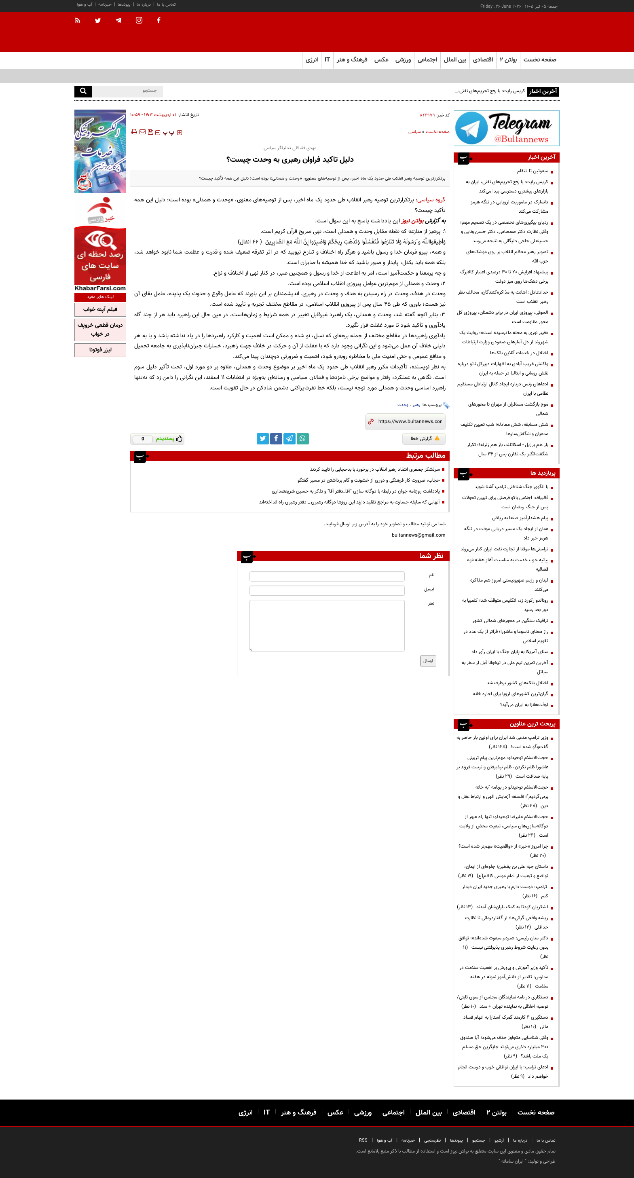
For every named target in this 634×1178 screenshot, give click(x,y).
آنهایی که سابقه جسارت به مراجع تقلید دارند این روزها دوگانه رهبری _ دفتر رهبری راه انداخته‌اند (349, 502)
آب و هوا (84, 4)
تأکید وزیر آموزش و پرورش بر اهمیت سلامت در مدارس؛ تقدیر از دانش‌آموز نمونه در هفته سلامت (503, 977)
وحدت (402, 405)
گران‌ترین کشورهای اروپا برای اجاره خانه (510, 694)
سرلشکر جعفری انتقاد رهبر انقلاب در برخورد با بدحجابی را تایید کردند (375, 469)
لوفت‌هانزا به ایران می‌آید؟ (524, 704)
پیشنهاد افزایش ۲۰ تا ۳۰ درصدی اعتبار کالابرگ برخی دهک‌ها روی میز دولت (504, 277)
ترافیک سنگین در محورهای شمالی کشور (510, 620)
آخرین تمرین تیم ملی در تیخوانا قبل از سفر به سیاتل (505, 667)
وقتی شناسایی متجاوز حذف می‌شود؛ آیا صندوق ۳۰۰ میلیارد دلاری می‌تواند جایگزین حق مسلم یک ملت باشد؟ (504, 1047)
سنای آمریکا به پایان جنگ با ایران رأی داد (509, 652)
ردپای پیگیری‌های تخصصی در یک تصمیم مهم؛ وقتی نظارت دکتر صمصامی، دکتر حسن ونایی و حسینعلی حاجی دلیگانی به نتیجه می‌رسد (504, 232)
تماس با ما (166, 4)
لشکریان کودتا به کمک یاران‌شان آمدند (502, 907)
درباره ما (144, 4)
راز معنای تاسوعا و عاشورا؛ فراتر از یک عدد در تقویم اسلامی (505, 636)
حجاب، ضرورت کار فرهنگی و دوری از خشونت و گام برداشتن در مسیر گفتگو (369, 480)
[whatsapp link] (303, 438)
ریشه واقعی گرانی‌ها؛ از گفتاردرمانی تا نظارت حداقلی (506, 922)
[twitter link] (263, 438)
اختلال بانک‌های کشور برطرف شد (517, 683)
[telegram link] (289, 438)
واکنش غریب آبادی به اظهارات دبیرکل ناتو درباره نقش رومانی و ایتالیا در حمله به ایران (503, 368)
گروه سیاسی (431, 200)
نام (431, 575)
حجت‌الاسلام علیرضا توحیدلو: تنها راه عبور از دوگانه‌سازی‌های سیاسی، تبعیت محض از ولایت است (503, 826)
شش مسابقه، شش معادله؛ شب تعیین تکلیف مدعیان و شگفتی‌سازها (504, 429)
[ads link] (507, 128)
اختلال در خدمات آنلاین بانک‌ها (519, 353)
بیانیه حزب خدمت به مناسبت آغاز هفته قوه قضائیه (507, 564)
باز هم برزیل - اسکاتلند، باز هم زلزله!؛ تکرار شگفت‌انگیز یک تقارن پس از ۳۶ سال (507, 449)
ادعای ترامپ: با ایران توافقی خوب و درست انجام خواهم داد (503, 1072)
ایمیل (429, 589)
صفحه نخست (540, 60)
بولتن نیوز (412, 221)
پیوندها (124, 4)
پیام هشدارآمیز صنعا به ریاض (520, 518)
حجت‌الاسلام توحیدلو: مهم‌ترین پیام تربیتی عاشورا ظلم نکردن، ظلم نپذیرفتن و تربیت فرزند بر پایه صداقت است (502, 767)
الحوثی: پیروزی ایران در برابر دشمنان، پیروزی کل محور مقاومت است (502, 317)
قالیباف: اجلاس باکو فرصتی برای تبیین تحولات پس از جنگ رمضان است (505, 502)
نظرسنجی (432, 1140)
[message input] (327, 625)
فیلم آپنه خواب (100, 309)
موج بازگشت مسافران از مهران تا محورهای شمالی (508, 409)
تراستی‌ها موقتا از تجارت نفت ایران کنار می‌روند (504, 549)
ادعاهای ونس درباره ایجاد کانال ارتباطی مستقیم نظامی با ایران (502, 389)
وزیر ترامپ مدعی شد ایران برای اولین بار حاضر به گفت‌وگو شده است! (502, 742)
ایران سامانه (512, 1161)
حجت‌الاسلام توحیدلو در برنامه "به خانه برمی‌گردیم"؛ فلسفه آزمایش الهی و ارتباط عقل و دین (503, 797)
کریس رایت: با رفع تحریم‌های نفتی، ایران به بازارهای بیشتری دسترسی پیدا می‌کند (507, 186)
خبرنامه (105, 4)
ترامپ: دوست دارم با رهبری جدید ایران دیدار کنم (505, 891)
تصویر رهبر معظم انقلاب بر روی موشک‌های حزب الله (507, 256)
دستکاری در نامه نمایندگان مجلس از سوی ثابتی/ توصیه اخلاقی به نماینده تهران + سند (502, 1002)
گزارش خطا (425, 438)
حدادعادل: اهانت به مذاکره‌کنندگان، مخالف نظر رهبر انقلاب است (503, 297)
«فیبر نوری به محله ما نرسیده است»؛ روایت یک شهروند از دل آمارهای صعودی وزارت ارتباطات (503, 337)
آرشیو (499, 1140)
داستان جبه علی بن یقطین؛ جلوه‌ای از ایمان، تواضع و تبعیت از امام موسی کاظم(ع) (503, 871)
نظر (431, 603)
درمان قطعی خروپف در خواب (100, 330)
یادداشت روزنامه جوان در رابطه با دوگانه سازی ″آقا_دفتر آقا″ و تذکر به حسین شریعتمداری (356, 491)
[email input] (327, 591)
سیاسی (414, 132)
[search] (83, 91)
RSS (363, 1140)
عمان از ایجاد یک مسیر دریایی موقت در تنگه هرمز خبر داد (506, 533)
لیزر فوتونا (100, 350)
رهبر (416, 405)
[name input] (327, 576)
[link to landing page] (519, 32)
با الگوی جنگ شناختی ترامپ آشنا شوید (511, 487)
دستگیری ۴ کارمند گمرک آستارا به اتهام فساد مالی (505, 1022)
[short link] (410, 421)
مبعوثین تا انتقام (532, 171)
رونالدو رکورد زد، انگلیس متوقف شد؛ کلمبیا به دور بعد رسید (505, 605)
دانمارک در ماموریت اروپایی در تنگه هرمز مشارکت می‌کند (509, 207)
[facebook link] (276, 438)
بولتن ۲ (508, 60)
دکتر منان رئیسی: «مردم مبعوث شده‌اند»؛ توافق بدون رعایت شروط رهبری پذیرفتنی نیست (503, 947)
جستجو (478, 1140)
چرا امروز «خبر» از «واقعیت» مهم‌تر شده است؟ (503, 851)
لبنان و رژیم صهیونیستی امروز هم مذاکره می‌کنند (509, 585)
